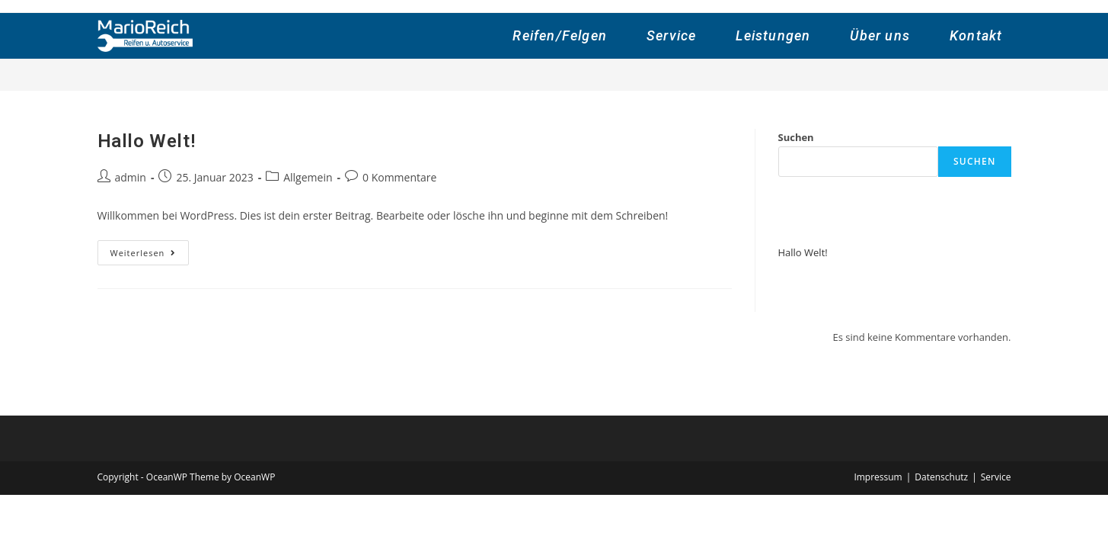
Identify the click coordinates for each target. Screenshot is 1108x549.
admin (130, 177)
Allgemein (307, 177)
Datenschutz (941, 476)
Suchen (796, 137)
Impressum (878, 476)
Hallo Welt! (146, 141)
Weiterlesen (150, 255)
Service (996, 476)
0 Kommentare (399, 177)
